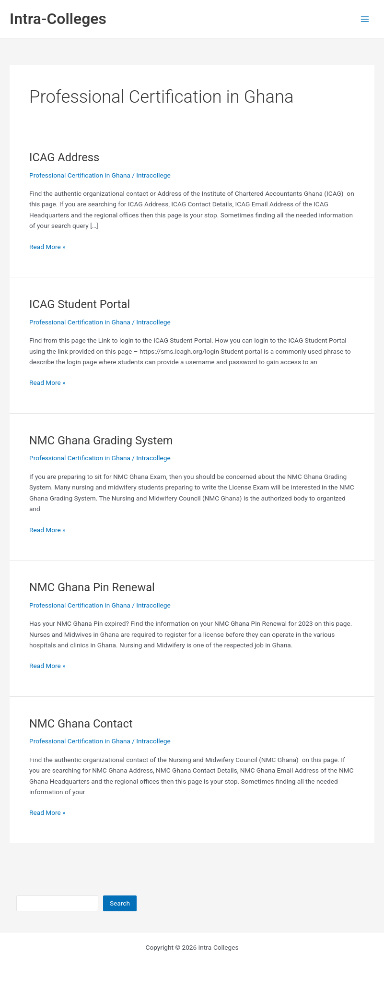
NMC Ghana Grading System (101, 440)
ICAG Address (64, 157)
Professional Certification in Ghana (79, 175)
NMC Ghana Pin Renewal (92, 587)
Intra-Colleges (58, 19)
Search (120, 903)
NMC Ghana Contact (81, 723)
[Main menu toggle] (365, 19)
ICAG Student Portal (79, 304)
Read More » (47, 246)
